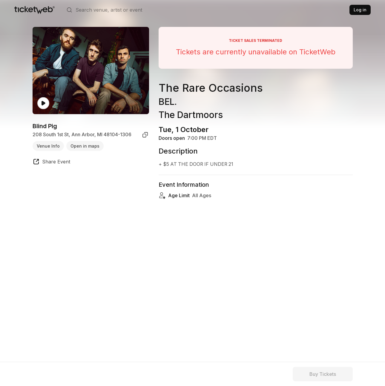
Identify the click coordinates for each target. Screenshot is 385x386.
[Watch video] (43, 103)
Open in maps (84, 145)
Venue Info (48, 145)
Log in (360, 9)
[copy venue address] (145, 135)
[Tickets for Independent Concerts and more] (34, 10)
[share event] (51, 162)
